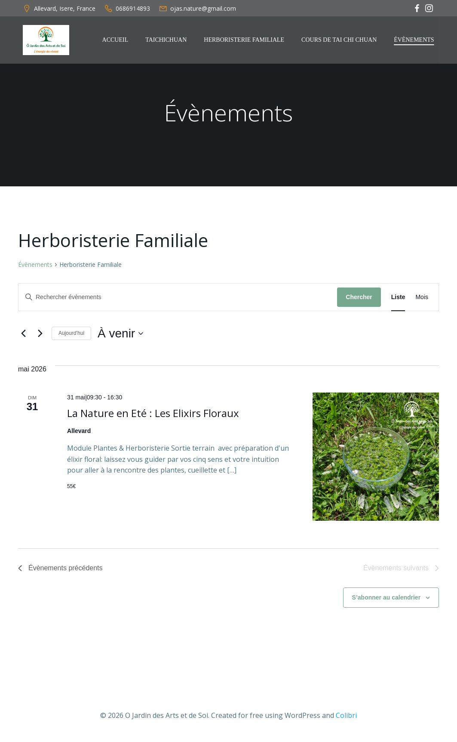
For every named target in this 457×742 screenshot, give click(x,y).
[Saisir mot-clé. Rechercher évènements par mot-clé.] (177, 298)
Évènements (415, 40)
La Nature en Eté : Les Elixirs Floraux (153, 414)
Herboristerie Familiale (245, 40)
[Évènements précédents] (23, 335)
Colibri (346, 716)
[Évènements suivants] (40, 335)
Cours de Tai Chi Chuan (339, 40)
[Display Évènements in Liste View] (398, 298)
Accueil (116, 40)
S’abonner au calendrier (386, 598)
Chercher (359, 298)
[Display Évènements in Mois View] (421, 298)
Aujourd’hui (71, 334)
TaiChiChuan (166, 40)
